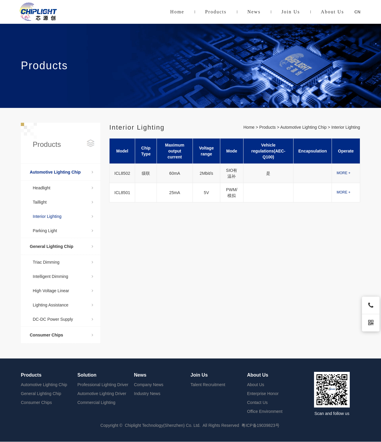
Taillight (63, 202)
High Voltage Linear (63, 290)
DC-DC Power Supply (63, 319)
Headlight (63, 187)
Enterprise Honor (263, 393)
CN (357, 12)
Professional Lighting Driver (102, 384)
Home (177, 11)
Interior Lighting (63, 216)
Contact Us (257, 402)
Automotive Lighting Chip (61, 172)
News (253, 11)
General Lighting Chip (61, 246)
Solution (86, 374)
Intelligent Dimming (63, 276)
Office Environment (264, 411)
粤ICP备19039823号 (260, 425)
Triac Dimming (63, 262)
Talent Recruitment (207, 384)
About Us (332, 11)
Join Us (290, 11)
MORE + (343, 173)
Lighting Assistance (63, 305)
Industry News (147, 393)
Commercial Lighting (96, 402)
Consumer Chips (61, 335)
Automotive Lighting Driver (101, 393)
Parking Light (63, 230)
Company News (148, 384)
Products (216, 11)
